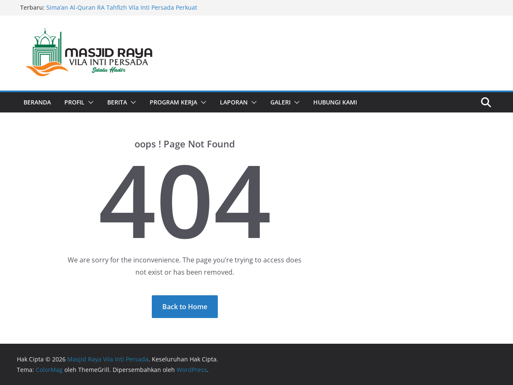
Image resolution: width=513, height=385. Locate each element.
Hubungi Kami (335, 102)
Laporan (234, 102)
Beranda (37, 102)
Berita (117, 102)
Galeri (280, 102)
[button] (89, 102)
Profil (74, 102)
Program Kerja (173, 102)
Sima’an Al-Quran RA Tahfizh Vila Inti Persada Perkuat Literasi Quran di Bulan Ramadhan (121, 11)
